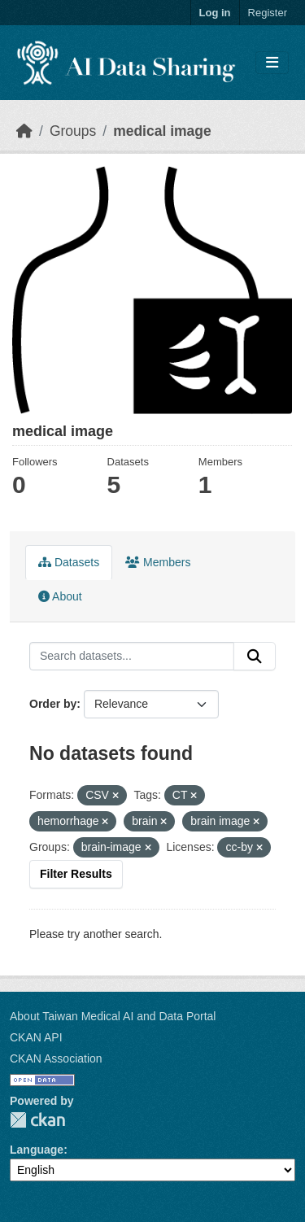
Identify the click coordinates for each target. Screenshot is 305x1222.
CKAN (37, 1119)
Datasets (68, 562)
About (60, 596)
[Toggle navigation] (272, 63)
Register (267, 13)
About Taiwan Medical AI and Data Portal (113, 1016)
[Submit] (254, 656)
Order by (52, 703)
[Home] (24, 131)
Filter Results (76, 873)
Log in (215, 13)
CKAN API (36, 1037)
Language (36, 1149)
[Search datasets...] (131, 656)
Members (157, 562)
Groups (73, 131)
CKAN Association (56, 1058)
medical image (162, 131)
